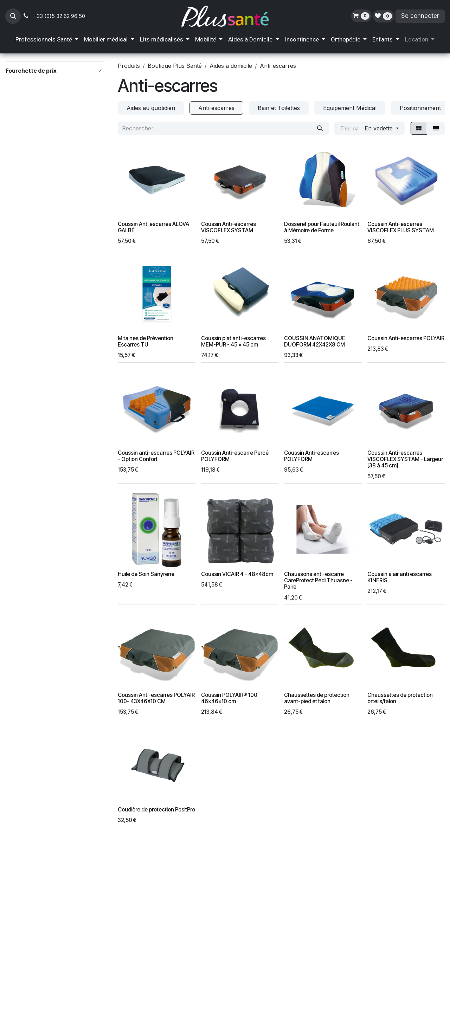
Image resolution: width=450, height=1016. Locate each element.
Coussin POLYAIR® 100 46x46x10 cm (229, 698)
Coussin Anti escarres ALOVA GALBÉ (153, 227)
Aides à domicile (231, 65)
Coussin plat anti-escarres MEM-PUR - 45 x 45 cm (233, 341)
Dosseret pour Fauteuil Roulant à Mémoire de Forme (321, 227)
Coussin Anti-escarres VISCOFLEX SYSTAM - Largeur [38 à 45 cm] (405, 459)
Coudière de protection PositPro (156, 809)
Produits (129, 65)
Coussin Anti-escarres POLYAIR (405, 338)
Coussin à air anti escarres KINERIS (399, 577)
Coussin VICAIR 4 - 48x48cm (237, 574)
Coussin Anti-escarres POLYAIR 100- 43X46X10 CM (156, 698)
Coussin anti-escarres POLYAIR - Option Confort (156, 456)
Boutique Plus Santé (175, 65)
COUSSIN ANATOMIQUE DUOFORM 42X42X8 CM (314, 341)
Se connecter (420, 15)
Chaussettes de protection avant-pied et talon (316, 698)
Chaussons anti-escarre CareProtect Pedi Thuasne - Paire (318, 580)
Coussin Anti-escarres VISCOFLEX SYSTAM (228, 227)
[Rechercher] (320, 128)
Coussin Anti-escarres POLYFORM (311, 456)
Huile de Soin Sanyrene (146, 574)
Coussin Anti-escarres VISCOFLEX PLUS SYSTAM (400, 227)
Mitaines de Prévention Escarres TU (145, 341)
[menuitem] (47, 39)
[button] (13, 16)
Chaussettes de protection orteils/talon (400, 698)
